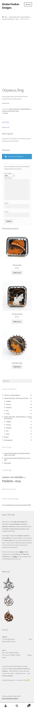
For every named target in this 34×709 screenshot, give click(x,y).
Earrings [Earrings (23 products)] (19, 477)
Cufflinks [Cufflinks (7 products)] (12, 477)
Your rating (8, 173)
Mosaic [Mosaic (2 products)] (24, 477)
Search (17, 706)
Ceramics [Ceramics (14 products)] (5, 477)
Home (5, 17)
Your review (8, 178)
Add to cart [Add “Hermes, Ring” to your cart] (17, 273)
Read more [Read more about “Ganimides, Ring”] (17, 367)
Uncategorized (8, 440)
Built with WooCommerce (10, 698)
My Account (5, 706)
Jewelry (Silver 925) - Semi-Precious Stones (16, 398)
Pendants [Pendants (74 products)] (7, 481)
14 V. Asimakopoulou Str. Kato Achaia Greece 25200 (16, 505)
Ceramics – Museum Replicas (12, 395)
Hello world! (7, 463)
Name (6, 203)
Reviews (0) (5, 127)
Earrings (8, 404)
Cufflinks (8, 401)
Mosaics (6, 437)
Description (5, 122)
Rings (17, 19)
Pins (7, 410)
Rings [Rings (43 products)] (18, 480)
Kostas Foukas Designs (10, 5)
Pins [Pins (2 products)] (14, 481)
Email (6, 212)
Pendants (9, 407)
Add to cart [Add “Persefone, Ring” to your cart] (17, 321)
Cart (27, 704)
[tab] (17, 122)
